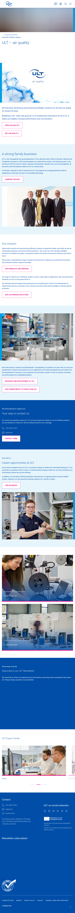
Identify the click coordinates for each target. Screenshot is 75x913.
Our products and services (17, 269)
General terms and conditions (57, 900)
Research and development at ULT (19, 381)
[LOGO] (8, 4)
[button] (33, 784)
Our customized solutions (16, 295)
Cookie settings (8, 900)
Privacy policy (29, 900)
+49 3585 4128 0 (11, 428)
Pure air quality (12, 125)
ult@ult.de (8, 433)
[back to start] (70, 907)
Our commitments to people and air (21, 389)
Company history (12, 179)
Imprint (19, 900)
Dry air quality (11, 133)
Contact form (55, 4)
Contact (40, 900)
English (60, 4)
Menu (70, 4)
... (2, 34)
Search (65, 4)
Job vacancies (11, 485)
